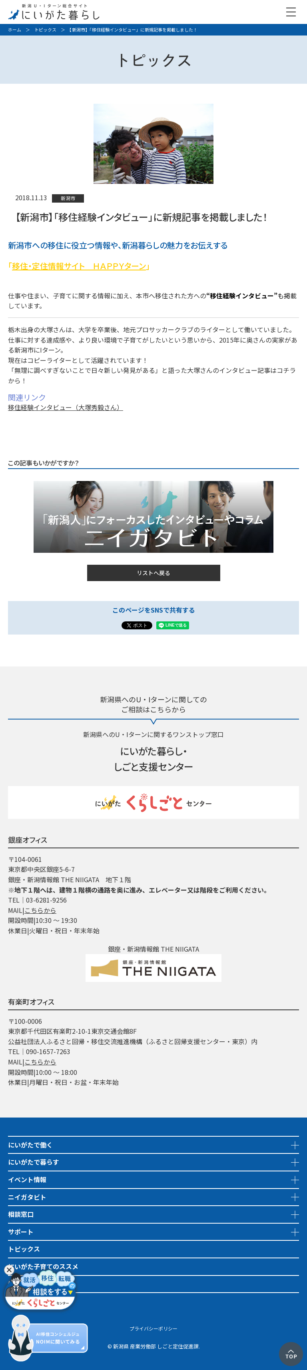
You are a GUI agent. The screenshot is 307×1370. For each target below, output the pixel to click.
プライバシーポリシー (153, 1328)
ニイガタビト (27, 1197)
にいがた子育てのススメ (43, 1266)
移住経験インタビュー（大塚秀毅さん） (65, 407)
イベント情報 (27, 1179)
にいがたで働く (30, 1144)
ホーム (14, 29)
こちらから (40, 910)
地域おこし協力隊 (33, 1284)
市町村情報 (24, 1301)
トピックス (45, 29)
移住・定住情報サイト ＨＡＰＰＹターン (79, 266)
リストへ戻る (153, 573)
